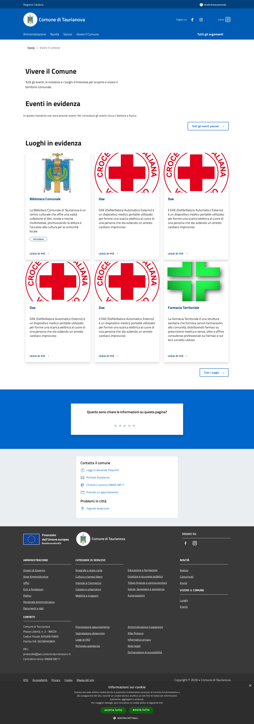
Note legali (134, 646)
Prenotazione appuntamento (92, 627)
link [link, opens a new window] (161, 702)
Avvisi (183, 583)
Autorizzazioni (136, 595)
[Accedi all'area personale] (213, 5)
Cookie (68, 680)
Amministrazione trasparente (145, 627)
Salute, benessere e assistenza (146, 589)
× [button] (250, 685)
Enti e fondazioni (33, 589)
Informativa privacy (139, 639)
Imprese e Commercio (88, 583)
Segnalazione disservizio (90, 633)
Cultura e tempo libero (88, 576)
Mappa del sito (85, 680)
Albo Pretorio (135, 633)
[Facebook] (186, 19)
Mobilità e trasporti (86, 595)
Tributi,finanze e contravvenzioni (147, 583)
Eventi (184, 607)
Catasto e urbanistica (88, 589)
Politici (27, 595)
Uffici (26, 583)
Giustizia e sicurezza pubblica (145, 576)
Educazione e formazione (143, 570)
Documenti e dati (33, 608)
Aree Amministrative (35, 576)
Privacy (56, 680)
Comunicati (186, 576)
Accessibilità (39, 680)
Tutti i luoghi (214, 372)
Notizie (184, 570)
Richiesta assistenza (87, 646)
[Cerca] (226, 19)
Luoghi (184, 600)
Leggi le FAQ (82, 639)
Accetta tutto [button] (113, 710)
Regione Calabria (33, 4)
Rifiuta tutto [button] (141, 710)
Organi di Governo (34, 570)
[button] (127, 718)
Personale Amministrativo (39, 602)
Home (31, 48)
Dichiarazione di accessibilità (145, 652)
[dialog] (127, 703)
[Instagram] (195, 19)
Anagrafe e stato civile (88, 570)
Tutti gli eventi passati (208, 126)
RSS (25, 680)
